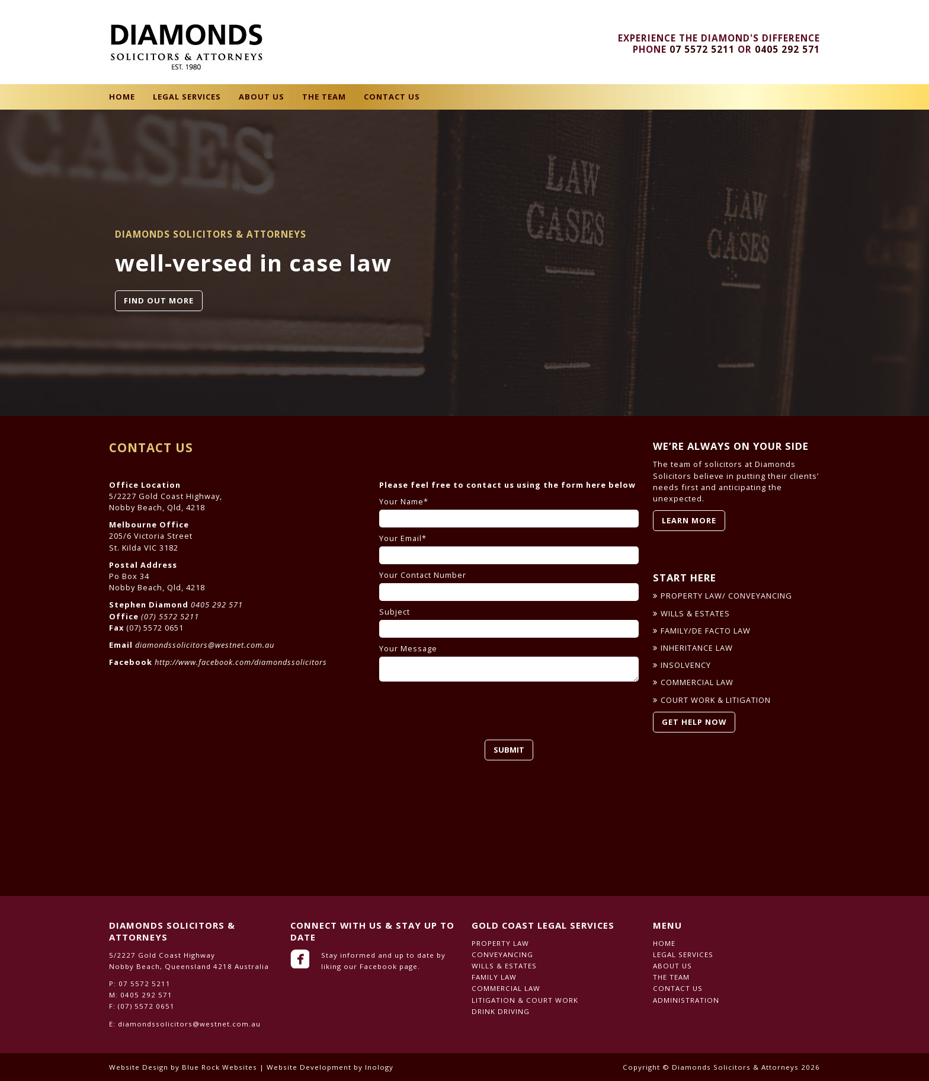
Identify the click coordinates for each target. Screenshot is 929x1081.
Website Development (309, 1067)
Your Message (509, 663)
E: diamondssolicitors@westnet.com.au (185, 1023)
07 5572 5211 (702, 49)
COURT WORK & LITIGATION (716, 700)
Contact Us (392, 96)
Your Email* (509, 548)
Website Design (138, 1067)
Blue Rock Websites (219, 1067)
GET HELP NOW (694, 722)
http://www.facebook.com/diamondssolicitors (241, 662)
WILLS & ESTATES (695, 613)
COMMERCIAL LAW (697, 682)
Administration (686, 1000)
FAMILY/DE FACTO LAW (706, 630)
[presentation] (469, 710)
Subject (509, 622)
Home (122, 96)
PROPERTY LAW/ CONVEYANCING (726, 595)
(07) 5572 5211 (170, 616)
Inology (379, 1067)
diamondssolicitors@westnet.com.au (204, 644)
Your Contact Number (509, 585)
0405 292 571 (787, 49)
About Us (261, 96)
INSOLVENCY (686, 665)
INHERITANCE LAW (697, 647)
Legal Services (187, 96)
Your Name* (509, 512)
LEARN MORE (689, 520)
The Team (324, 96)
